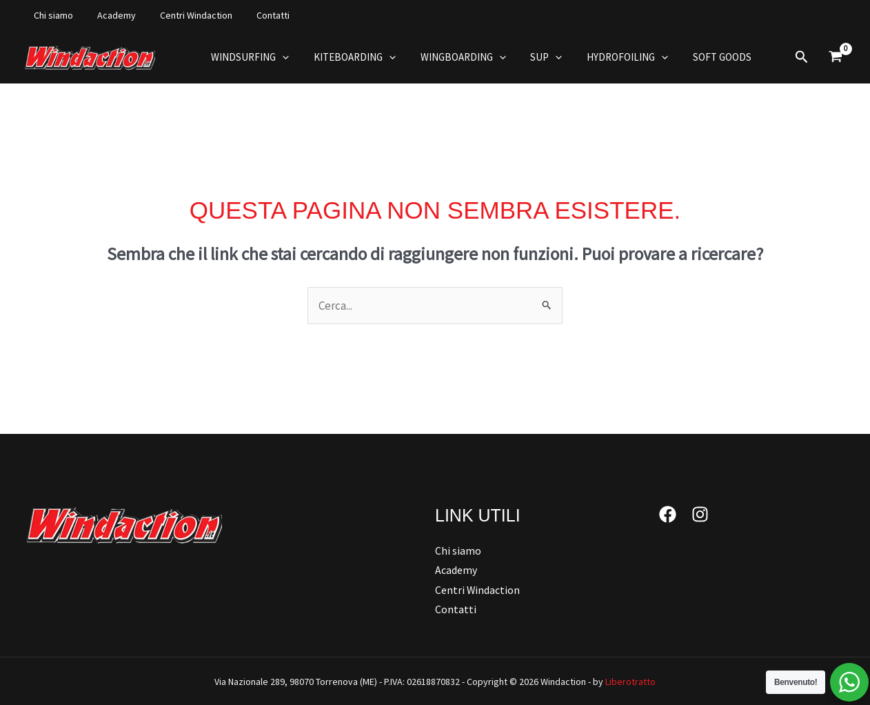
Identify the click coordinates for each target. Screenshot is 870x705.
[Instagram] (700, 514)
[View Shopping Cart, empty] (835, 57)
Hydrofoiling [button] (609, 57)
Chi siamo (50, 15)
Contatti (255, 15)
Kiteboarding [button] (348, 57)
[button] (280, 57)
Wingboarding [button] (453, 57)
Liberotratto (630, 681)
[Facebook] (667, 514)
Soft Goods (700, 56)
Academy (109, 15)
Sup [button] (532, 57)
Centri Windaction (184, 15)
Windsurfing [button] (248, 57)
